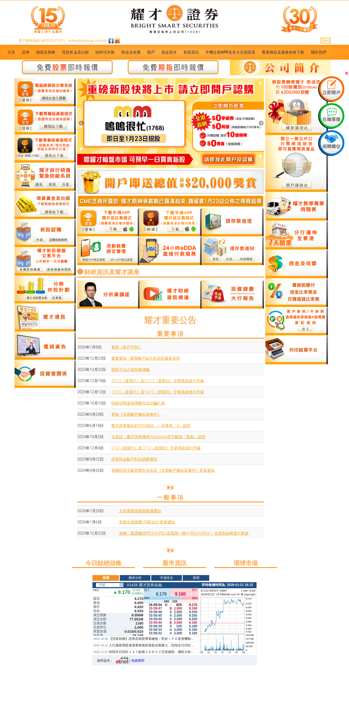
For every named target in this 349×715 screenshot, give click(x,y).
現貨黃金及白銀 (75, 52)
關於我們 (318, 52)
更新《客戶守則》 (126, 347)
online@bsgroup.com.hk (87, 41)
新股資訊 (191, 52)
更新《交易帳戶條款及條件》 (136, 414)
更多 (170, 487)
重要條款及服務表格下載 (283, 52)
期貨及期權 (46, 52)
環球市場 (246, 562)
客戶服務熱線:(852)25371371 (42, 41)
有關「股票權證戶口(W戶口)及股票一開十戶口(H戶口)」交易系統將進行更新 (184, 533)
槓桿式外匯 (105, 52)
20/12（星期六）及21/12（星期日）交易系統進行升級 (157, 381)
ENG (325, 41)
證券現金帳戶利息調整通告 (134, 459)
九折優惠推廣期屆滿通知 (140, 511)
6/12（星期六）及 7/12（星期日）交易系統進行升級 (156, 448)
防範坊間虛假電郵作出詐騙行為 (138, 403)
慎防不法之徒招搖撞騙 (130, 369)
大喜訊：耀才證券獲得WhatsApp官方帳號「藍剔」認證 (158, 437)
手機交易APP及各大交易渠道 (230, 52)
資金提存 (169, 52)
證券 (26, 52)
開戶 (151, 52)
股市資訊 (174, 562)
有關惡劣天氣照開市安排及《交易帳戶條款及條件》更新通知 (163, 470)
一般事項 (170, 497)
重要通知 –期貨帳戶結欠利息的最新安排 (145, 358)
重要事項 (170, 333)
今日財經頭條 (103, 562)
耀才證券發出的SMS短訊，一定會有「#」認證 (150, 425)
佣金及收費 (131, 52)
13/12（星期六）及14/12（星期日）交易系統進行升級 (157, 392)
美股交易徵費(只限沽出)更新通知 (147, 522)
